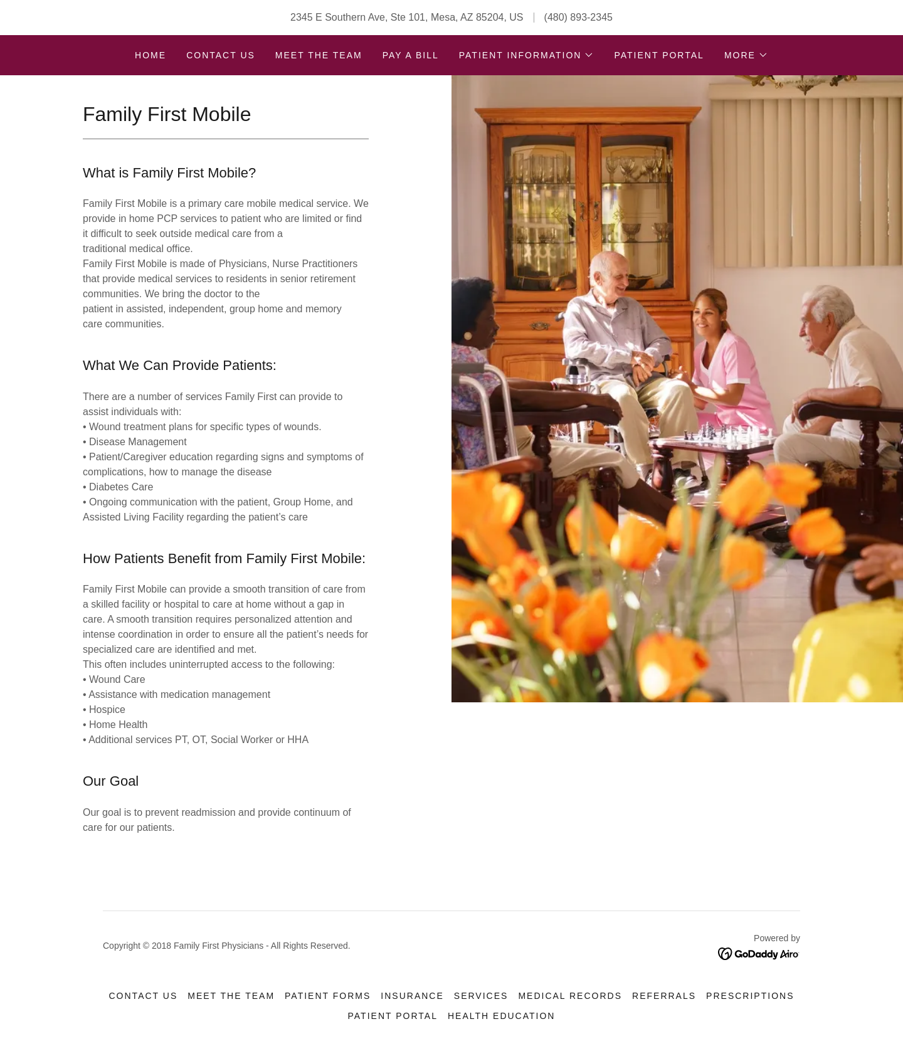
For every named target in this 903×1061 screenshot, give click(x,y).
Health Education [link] (502, 1016)
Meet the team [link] (318, 55)
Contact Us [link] (220, 55)
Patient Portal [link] (659, 55)
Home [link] (150, 55)
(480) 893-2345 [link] (578, 17)
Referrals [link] (664, 996)
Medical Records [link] (570, 996)
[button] (526, 55)
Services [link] (481, 996)
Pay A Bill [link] (411, 55)
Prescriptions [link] (750, 996)
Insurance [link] (412, 996)
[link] (759, 953)
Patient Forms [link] (328, 996)
